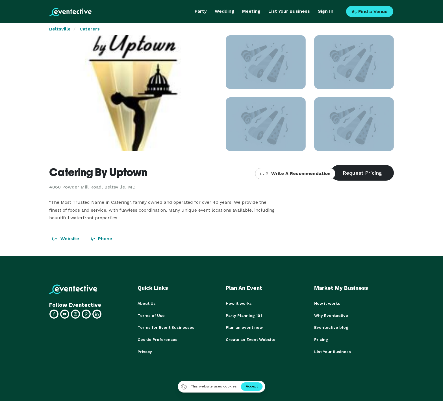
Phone (101, 238)
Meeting (251, 11)
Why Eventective (331, 315)
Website (65, 238)
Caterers (90, 29)
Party (201, 11)
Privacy (145, 351)
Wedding (224, 11)
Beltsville (60, 29)
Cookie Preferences (157, 339)
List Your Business (289, 11)
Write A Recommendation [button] (295, 173)
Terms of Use (151, 315)
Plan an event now (244, 327)
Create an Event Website (250, 339)
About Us (147, 303)
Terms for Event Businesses (166, 327)
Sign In (325, 11)
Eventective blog (331, 327)
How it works (239, 303)
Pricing (321, 339)
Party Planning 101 (244, 315)
